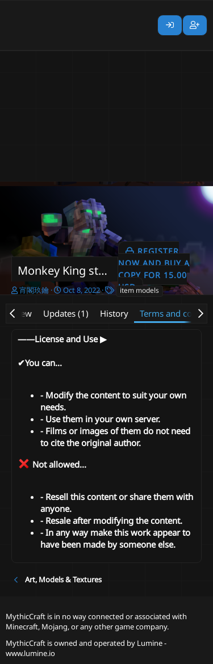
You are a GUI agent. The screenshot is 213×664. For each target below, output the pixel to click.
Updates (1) (66, 313)
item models (139, 290)
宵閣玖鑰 (34, 290)
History (114, 313)
